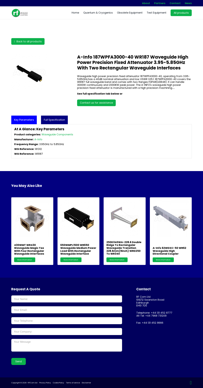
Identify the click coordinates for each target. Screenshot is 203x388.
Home (75, 12)
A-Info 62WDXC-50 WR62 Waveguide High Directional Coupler (169, 250)
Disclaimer (86, 383)
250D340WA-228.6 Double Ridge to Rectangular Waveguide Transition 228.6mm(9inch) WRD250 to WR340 (123, 248)
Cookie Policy (58, 383)
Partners (159, 3)
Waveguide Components (57, 134)
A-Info (38, 139)
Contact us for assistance (96, 102)
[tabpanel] (101, 141)
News (188, 3)
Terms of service (73, 383)
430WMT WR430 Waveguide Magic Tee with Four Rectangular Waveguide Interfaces (29, 249)
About (146, 3)
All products (181, 13)
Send (18, 361)
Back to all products (28, 41)
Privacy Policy (45, 383)
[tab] (24, 120)
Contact (175, 3)
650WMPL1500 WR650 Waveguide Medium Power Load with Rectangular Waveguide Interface (78, 249)
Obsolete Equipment (130, 12)
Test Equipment (156, 12)
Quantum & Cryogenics (98, 12)
